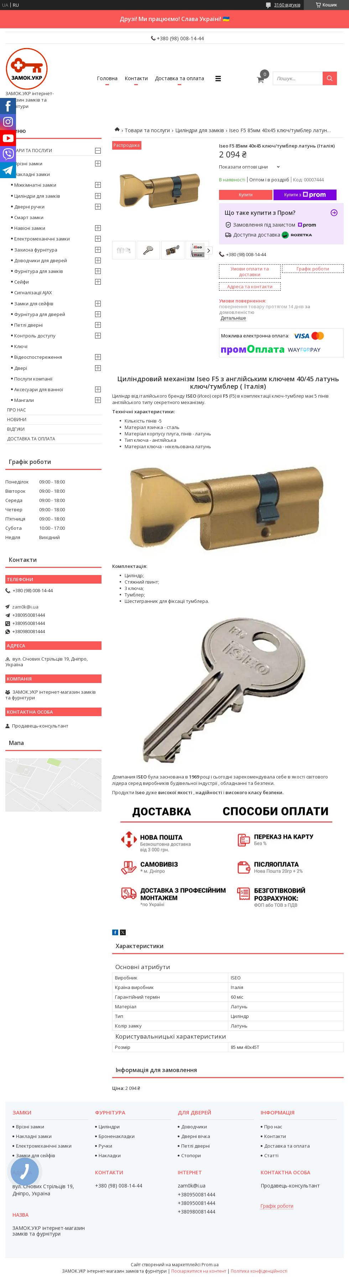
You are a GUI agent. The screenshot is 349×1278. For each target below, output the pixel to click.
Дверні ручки (29, 206)
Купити (245, 194)
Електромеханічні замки (42, 239)
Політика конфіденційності (259, 1271)
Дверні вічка (195, 1136)
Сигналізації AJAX (33, 292)
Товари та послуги (147, 130)
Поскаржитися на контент (198, 1271)
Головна (107, 78)
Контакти (136, 78)
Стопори (191, 1155)
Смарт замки (28, 217)
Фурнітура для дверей (39, 314)
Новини (16, 419)
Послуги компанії (33, 379)
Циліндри (109, 1126)
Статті (271, 1155)
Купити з (305, 195)
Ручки (105, 1146)
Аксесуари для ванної (38, 389)
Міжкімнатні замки (35, 185)
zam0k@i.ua (25, 607)
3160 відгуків (287, 5)
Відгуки (16, 429)
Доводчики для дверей (40, 260)
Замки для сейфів (33, 303)
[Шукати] (330, 78)
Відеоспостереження (38, 357)
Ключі (20, 346)
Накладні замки (32, 174)
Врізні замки (28, 163)
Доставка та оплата (179, 78)
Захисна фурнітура (35, 250)
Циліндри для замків (199, 130)
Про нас (16, 410)
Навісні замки (29, 228)
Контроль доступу (35, 335)
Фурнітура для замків (38, 271)
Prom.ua (210, 1265)
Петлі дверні (28, 325)
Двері (20, 368)
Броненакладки (117, 1136)
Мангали (24, 400)
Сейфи (21, 282)
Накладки (110, 1155)
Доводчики (194, 1126)
